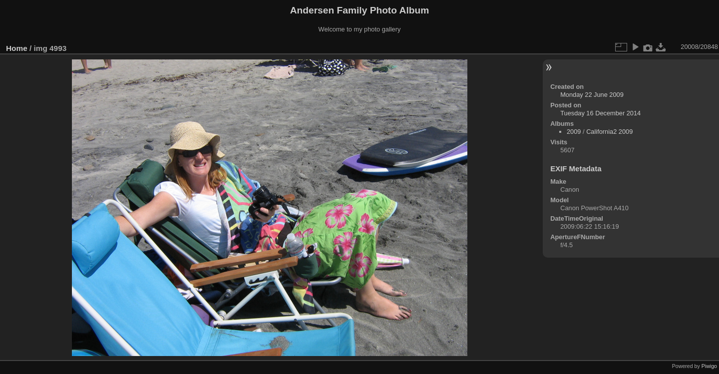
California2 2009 (609, 131)
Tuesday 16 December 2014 (600, 113)
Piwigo (709, 366)
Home (16, 48)
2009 (574, 131)
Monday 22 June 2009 (592, 94)
